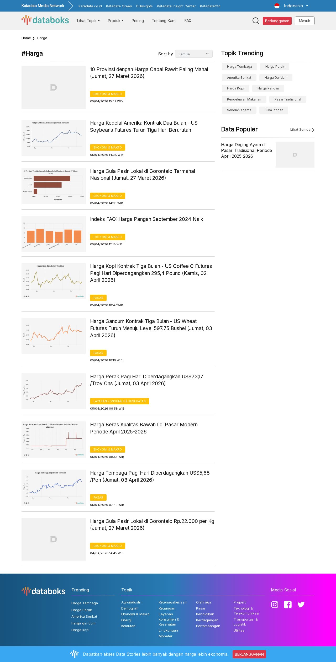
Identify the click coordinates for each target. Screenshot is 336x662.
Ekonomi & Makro (107, 94)
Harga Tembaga (239, 66)
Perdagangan (207, 620)
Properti (240, 602)
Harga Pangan (268, 88)
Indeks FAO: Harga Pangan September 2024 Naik (146, 219)
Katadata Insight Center (176, 6)
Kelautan (128, 626)
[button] (291, 5)
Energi (126, 620)
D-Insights (144, 6)
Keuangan (167, 608)
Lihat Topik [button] (87, 20)
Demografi (129, 608)
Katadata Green (119, 6)
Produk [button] (114, 20)
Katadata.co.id (90, 6)
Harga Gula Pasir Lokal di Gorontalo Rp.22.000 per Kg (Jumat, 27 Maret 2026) (152, 524)
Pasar (98, 298)
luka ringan (274, 110)
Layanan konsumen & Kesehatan (119, 401)
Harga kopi (235, 88)
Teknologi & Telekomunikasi (246, 611)
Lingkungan (168, 630)
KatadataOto (210, 6)
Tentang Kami (164, 20)
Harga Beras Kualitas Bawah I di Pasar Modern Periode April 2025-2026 (144, 428)
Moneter (165, 636)
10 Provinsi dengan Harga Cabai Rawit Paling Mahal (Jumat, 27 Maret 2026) (149, 73)
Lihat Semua (300, 129)
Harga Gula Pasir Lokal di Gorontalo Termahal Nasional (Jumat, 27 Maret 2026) (142, 174)
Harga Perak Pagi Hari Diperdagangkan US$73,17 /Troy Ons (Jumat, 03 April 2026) (146, 380)
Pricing (138, 20)
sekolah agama (239, 110)
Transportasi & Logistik (246, 622)
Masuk (304, 21)
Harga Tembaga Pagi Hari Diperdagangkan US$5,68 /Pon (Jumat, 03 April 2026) (150, 476)
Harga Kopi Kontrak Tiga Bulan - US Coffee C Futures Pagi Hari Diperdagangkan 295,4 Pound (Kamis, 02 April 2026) (151, 273)
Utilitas (239, 630)
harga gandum (276, 78)
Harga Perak (274, 66)
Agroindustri (131, 602)
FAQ (188, 20)
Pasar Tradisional (288, 99)
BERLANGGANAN (249, 654)
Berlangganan (277, 21)
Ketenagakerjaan (173, 602)
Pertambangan (208, 626)
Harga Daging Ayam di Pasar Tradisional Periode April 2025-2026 (246, 150)
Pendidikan (205, 614)
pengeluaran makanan (244, 99)
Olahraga (203, 602)
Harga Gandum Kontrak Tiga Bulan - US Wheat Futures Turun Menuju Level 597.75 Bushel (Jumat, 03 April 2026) (151, 328)
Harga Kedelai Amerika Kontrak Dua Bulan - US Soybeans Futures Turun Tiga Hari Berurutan (144, 126)
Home (26, 38)
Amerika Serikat (239, 78)
